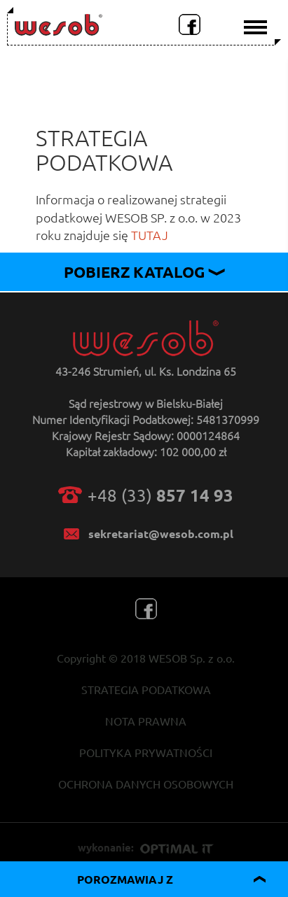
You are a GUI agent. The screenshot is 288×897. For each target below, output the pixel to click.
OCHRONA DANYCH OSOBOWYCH (145, 784)
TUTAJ (149, 235)
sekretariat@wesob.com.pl (160, 533)
